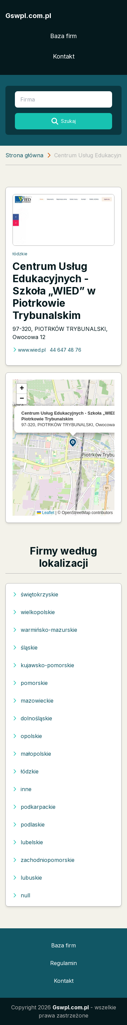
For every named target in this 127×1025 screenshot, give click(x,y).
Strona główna (24, 155)
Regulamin (63, 963)
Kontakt (64, 56)
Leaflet (45, 512)
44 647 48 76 (65, 350)
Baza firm (63, 35)
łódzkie (20, 253)
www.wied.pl (29, 350)
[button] (73, 442)
